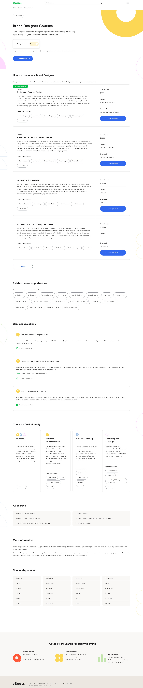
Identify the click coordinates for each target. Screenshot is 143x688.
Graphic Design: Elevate (28, 180)
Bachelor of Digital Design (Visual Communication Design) (94, 518)
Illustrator (87, 248)
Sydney (18, 588)
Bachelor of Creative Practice (25, 513)
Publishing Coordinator (77, 301)
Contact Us (32, 683)
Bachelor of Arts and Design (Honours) (35, 224)
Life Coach (81, 473)
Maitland (18, 593)
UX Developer (19, 307)
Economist (111, 475)
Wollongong (109, 588)
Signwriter (107, 295)
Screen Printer (120, 295)
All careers (19, 15)
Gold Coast (49, 578)
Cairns (18, 583)
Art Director (36, 116)
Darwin (77, 603)
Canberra (108, 603)
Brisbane (19, 578)
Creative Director (23, 248)
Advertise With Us (43, 683)
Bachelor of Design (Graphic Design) (28, 518)
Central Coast (79, 588)
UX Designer (22, 208)
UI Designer (22, 120)
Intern (62, 477)
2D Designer (95, 301)
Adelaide (48, 598)
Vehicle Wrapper (65, 204)
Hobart (18, 603)
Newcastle (49, 588)
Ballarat (107, 593)
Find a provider (113, 118)
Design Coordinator (21, 301)
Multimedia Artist (59, 301)
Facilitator (80, 482)
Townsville (78, 578)
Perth (77, 598)
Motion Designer (109, 301)
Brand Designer (23, 116)
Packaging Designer (70, 307)
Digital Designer (52, 204)
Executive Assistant (53, 482)
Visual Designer (63, 116)
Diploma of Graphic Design (29, 92)
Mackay (107, 583)
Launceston (49, 603)
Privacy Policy (54, 683)
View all (22, 266)
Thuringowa (109, 578)
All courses (22, 487)
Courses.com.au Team (26, 348)
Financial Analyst (112, 470)
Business (20, 438)
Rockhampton (80, 583)
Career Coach (81, 477)
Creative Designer (53, 307)
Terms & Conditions (66, 683)
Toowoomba (50, 583)
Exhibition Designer (35, 307)
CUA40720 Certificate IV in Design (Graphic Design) (33, 523)
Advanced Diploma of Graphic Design (34, 137)
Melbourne (49, 593)
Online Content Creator (41, 301)
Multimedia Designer (74, 248)
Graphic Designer (49, 116)
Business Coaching (84, 438)
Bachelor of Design (81, 513)
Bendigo (18, 598)
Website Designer (77, 116)
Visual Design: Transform (83, 523)
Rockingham (109, 598)
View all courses (23, 58)
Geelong (78, 593)
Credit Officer (52, 477)
